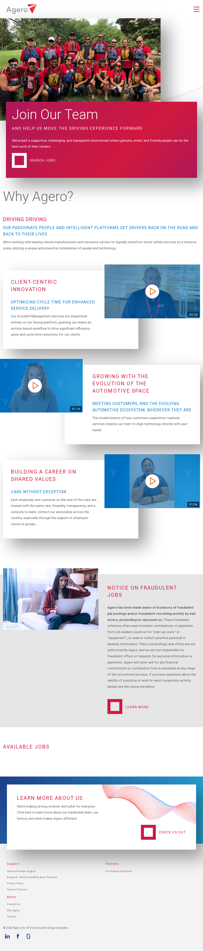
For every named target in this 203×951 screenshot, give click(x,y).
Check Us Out (172, 832)
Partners (112, 863)
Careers (11, 916)
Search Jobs (43, 160)
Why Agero (13, 910)
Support (13, 863)
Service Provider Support (21, 871)
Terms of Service (17, 889)
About (11, 897)
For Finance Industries (118, 871)
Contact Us (13, 904)
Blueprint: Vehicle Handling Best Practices (32, 877)
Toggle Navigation (196, 10)
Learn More (137, 707)
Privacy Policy (15, 883)
